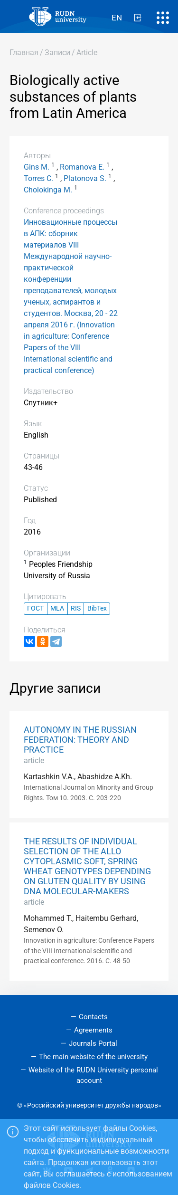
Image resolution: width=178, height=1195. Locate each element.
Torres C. (38, 178)
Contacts (93, 1017)
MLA (57, 608)
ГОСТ (35, 608)
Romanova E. (82, 167)
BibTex (97, 608)
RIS (76, 608)
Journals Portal (93, 1043)
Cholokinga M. (48, 189)
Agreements (93, 1030)
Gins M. (36, 167)
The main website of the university (93, 1056)
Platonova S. (85, 178)
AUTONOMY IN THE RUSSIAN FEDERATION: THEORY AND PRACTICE (80, 740)
